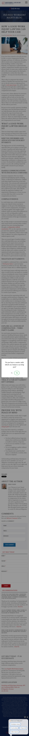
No (12, 373)
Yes (17, 373)
